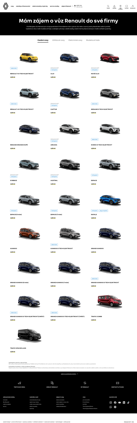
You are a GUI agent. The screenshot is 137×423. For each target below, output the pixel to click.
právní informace (16, 422)
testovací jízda (60, 400)
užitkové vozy (79, 6)
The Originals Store (88, 406)
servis (4, 406)
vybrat (12, 77)
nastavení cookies (49, 421)
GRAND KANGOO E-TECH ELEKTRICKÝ (105, 282)
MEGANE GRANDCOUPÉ (19, 145)
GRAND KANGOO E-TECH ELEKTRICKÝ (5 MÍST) (27, 316)
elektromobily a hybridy (40, 6)
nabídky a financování (23, 6)
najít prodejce (7, 404)
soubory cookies (27, 422)
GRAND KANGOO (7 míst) (60, 282)
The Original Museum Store (90, 408)
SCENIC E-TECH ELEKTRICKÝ (101, 145)
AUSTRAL (54, 180)
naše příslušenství (61, 406)
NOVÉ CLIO (95, 74)
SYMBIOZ (13, 180)
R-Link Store (86, 402)
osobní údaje (6, 422)
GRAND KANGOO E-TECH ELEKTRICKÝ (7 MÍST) (67, 316)
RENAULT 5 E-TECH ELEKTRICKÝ (21, 74)
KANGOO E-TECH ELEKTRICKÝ (62, 248)
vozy (12, 6)
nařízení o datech (38, 422)
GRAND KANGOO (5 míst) (19, 282)
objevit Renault (66, 6)
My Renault (6, 402)
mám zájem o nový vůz (62, 402)
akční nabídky (60, 404)
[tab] (43, 40)
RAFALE (94, 214)
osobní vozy (79, 5)
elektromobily (33, 406)
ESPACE (94, 180)
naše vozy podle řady (35, 404)
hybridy (32, 408)
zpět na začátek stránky (68, 374)
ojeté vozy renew (34, 402)
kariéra (85, 404)
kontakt (5, 400)
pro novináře (86, 400)
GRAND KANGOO (97, 248)
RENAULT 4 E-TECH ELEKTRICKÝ (21, 109)
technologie (59, 422)
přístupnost (67, 422)
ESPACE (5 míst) (16, 214)
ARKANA (54, 145)
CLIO (52, 74)
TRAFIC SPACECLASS (18, 348)
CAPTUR (54, 109)
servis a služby (54, 6)
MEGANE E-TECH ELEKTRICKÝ (102, 109)
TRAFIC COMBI (96, 316)
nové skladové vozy (35, 400)
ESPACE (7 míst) (56, 214)
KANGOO (13, 248)
